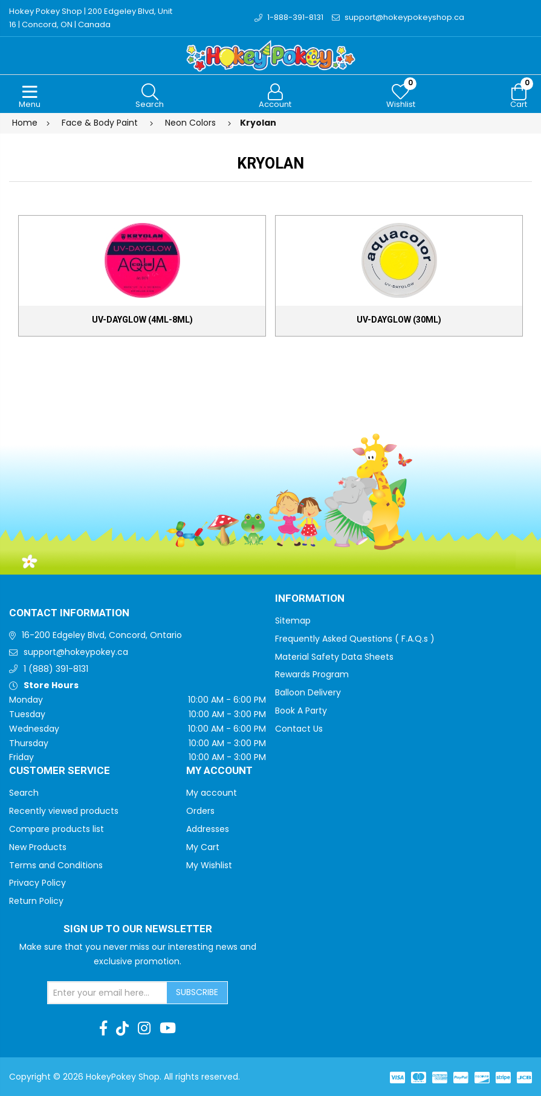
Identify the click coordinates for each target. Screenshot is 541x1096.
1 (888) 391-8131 (56, 669)
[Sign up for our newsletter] (107, 993)
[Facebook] (103, 1028)
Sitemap (293, 620)
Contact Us (299, 729)
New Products (37, 847)
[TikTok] (122, 1028)
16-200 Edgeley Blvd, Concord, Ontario (102, 635)
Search (24, 793)
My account (211, 793)
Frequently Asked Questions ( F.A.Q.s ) (355, 639)
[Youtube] (168, 1028)
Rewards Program (312, 674)
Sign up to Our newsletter (137, 929)
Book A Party (301, 710)
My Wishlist (209, 865)
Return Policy (36, 901)
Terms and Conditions (56, 865)
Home (24, 123)
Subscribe (197, 992)
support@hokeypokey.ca (76, 652)
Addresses (207, 829)
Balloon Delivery (308, 692)
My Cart (202, 847)
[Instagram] (144, 1028)
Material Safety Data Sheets (334, 657)
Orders (200, 811)
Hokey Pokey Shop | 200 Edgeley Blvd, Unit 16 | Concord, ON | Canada (90, 17)
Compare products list (56, 829)
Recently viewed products (63, 811)
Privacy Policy (37, 883)
